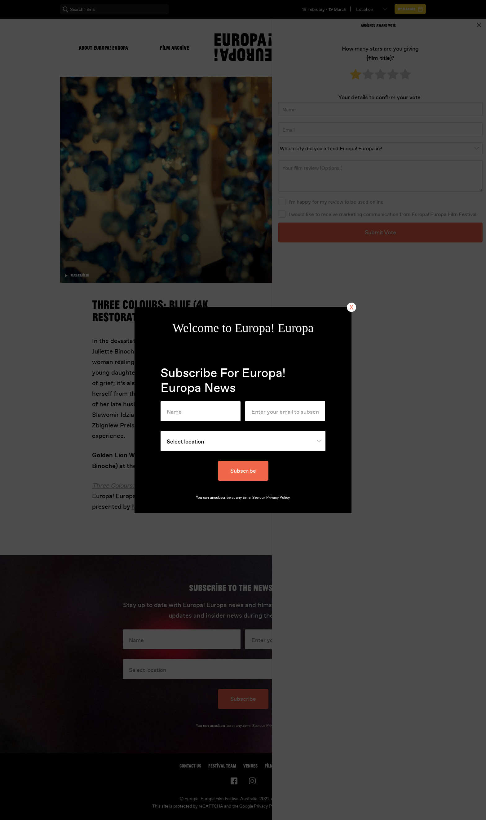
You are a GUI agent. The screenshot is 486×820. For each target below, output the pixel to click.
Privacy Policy (277, 497)
